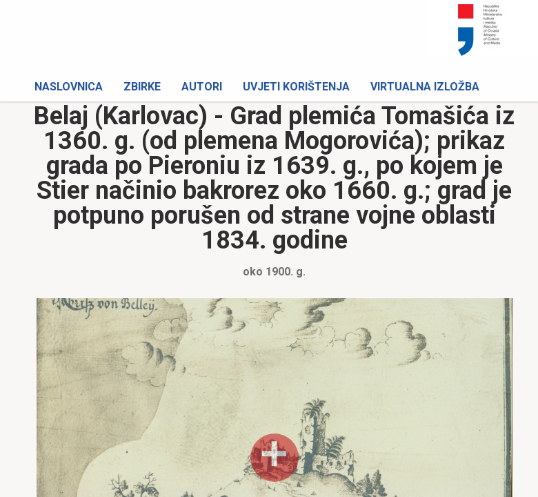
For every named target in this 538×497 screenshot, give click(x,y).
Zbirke (142, 86)
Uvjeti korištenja (296, 86)
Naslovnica (68, 86)
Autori (201, 86)
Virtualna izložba (424, 86)
